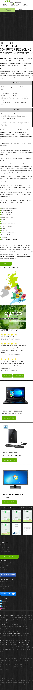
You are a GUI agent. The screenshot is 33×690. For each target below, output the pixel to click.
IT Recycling (15, 5)
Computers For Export (23, 685)
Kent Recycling (22, 644)
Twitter (3, 603)
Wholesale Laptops (24, 683)
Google (15, 370)
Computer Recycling (20, 615)
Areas (25, 5)
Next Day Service (4, 549)
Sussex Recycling (12, 649)
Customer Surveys (21, 680)
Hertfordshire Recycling (21, 647)
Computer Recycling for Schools (18, 624)
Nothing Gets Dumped (5, 552)
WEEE (1, 584)
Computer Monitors (5, 638)
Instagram (3, 609)
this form (14, 93)
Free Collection (8, 9)
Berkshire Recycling (13, 642)
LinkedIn (3, 606)
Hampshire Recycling (6, 647)
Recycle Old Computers (13, 618)
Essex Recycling (12, 644)
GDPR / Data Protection (6, 582)
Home (5, 5)
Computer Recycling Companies (16, 620)
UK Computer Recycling (18, 640)
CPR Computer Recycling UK (8, 658)
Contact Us (6, 264)
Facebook (4, 601)
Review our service (18, 375)
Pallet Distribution (5, 680)
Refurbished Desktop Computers (17, 635)
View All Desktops (9, 460)
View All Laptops (9, 418)
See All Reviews (7, 375)
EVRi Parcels (10, 98)
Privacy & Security (4, 586)
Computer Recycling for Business (10, 627)
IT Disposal (29, 629)
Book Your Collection (9, 557)
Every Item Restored (5, 547)
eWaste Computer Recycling (9, 631)
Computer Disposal (19, 629)
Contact (20, 9)
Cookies (2, 589)
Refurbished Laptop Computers (21, 638)
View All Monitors (9, 502)
